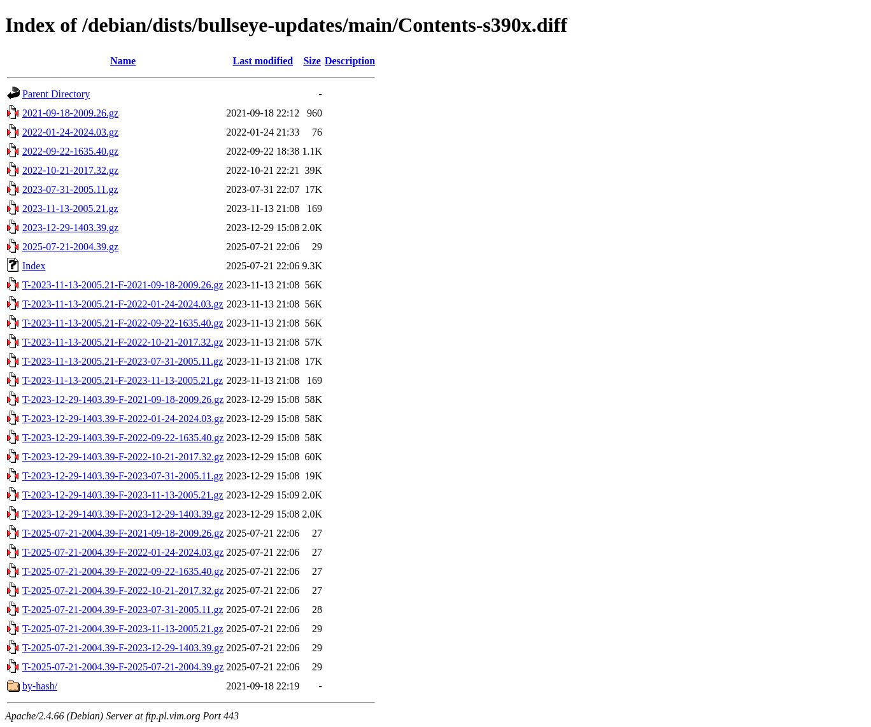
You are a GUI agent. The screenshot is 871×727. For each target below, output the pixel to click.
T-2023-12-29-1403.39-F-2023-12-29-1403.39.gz (122, 514)
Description (350, 60)
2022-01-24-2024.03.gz (70, 132)
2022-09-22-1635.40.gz (70, 151)
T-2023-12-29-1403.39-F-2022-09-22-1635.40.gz (122, 437)
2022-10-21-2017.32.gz (70, 170)
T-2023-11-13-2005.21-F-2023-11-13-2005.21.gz (122, 380)
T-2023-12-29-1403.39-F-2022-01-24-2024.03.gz (122, 418)
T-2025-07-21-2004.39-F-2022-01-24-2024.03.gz (122, 552)
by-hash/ (39, 686)
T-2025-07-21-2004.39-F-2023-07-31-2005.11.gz (122, 609)
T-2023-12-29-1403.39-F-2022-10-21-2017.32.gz (122, 456)
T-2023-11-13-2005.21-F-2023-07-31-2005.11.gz (122, 361)
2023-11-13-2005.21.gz (70, 208)
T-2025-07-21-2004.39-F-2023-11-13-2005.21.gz (122, 628)
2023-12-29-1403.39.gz (70, 227)
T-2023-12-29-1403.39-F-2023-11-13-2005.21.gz (122, 495)
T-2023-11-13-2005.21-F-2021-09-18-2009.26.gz (122, 284)
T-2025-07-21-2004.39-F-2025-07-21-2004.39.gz (122, 666)
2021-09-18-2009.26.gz (70, 113)
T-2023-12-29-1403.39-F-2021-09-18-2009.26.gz (122, 399)
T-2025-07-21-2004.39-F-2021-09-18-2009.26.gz (122, 533)
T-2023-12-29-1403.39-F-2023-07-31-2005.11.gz (122, 475)
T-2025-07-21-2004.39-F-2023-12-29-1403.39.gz (122, 647)
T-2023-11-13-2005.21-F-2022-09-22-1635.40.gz (122, 323)
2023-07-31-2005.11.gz (70, 189)
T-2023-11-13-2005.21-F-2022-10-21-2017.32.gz (122, 342)
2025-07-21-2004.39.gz (70, 246)
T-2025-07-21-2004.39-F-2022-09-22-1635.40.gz (122, 571)
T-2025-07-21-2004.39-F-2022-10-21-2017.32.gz (122, 590)
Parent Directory (56, 93)
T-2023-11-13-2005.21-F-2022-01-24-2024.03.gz (122, 304)
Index (33, 265)
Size (312, 60)
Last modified (262, 60)
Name (123, 60)
